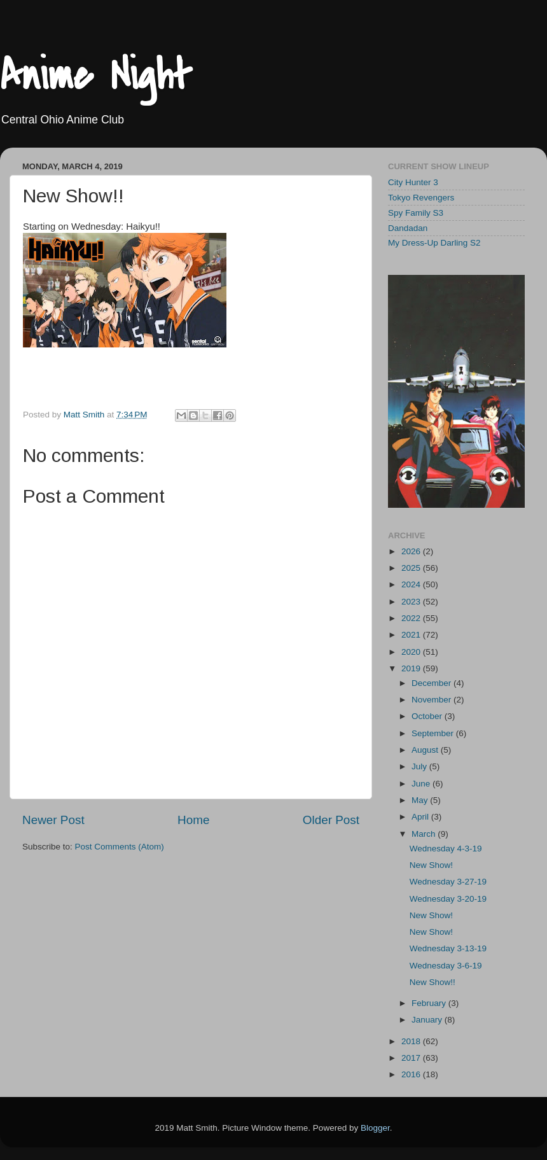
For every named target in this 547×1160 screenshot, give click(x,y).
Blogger (375, 1128)
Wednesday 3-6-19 (446, 965)
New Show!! (432, 982)
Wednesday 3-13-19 (448, 948)
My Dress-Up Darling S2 (434, 243)
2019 (412, 668)
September (434, 733)
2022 (412, 618)
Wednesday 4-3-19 (446, 848)
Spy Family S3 (415, 213)
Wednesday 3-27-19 (448, 881)
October (428, 716)
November (433, 699)
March (425, 834)
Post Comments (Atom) (119, 846)
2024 (412, 584)
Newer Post (53, 820)
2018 (412, 1041)
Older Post (331, 820)
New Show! (431, 865)
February (430, 1003)
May (421, 800)
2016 (412, 1074)
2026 (412, 551)
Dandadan (407, 228)
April (421, 816)
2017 (412, 1058)
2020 (412, 652)
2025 (412, 568)
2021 (412, 634)
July (420, 766)
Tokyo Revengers (421, 197)
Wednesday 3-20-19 (448, 899)
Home (193, 820)
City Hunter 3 (413, 182)
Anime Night (95, 76)
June (422, 783)
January (428, 1019)
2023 (412, 601)
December (433, 683)
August (426, 750)
